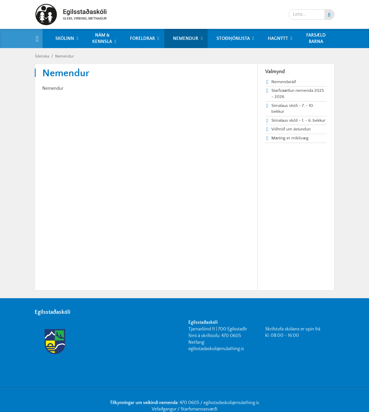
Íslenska (42, 56)
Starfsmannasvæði (199, 409)
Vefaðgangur (164, 409)
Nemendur (64, 56)
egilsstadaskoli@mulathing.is (216, 348)
